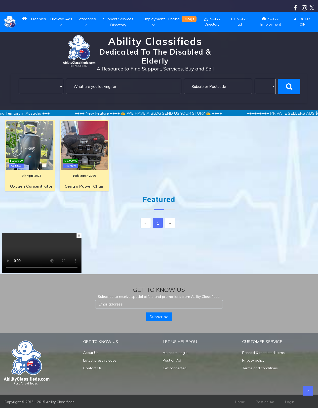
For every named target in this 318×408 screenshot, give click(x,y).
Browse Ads (61, 21)
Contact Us (92, 368)
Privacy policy (253, 360)
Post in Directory (212, 22)
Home (240, 402)
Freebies (38, 18)
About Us (90, 352)
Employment (154, 21)
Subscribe (159, 316)
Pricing (174, 18)
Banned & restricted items (263, 352)
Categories (86, 21)
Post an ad (239, 22)
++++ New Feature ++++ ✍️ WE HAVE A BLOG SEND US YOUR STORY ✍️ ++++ (154, 113)
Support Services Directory (118, 21)
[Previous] (146, 223)
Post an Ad (172, 360)
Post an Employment (270, 22)
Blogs (189, 18)
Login (289, 402)
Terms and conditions (260, 368)
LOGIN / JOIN (302, 22)
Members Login (175, 352)
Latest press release (99, 360)
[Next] (170, 223)
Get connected (175, 368)
